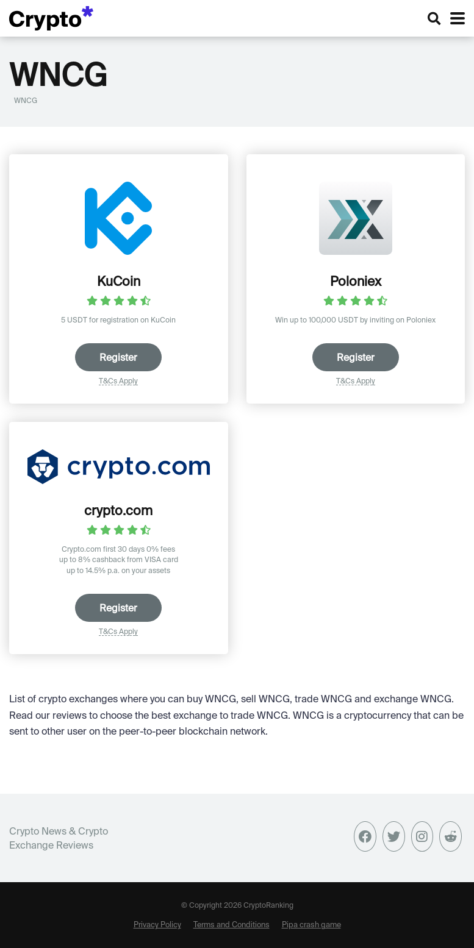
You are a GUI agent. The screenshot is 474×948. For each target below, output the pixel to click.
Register (118, 357)
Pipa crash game (311, 924)
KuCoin (118, 281)
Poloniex (355, 281)
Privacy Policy (157, 924)
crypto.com (118, 510)
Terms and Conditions (231, 924)
